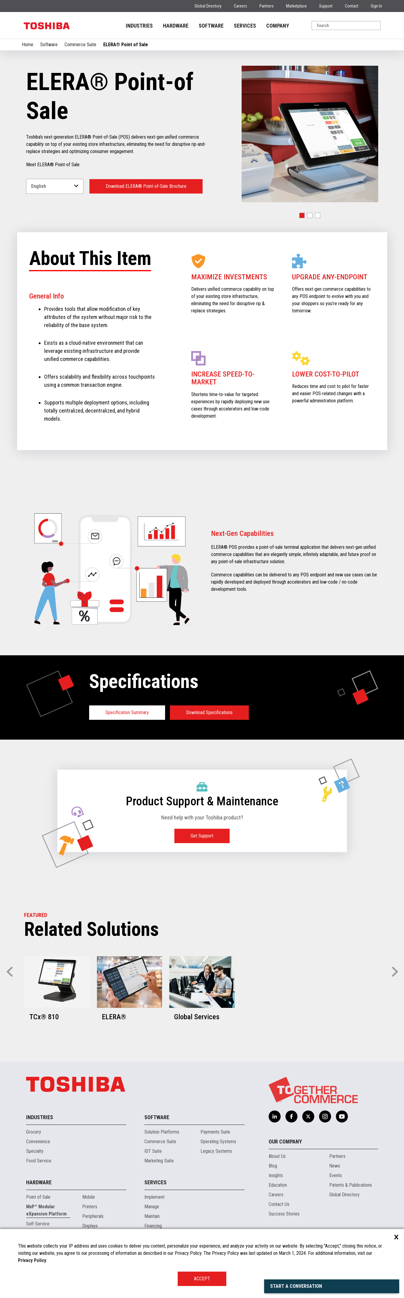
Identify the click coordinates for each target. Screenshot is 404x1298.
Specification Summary (127, 712)
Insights (276, 1175)
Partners (266, 6)
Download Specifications (209, 712)
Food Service (38, 1161)
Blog (273, 1166)
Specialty (35, 1151)
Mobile (88, 1197)
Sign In (376, 6)
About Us (277, 1156)
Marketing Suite (159, 1161)
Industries (39, 1117)
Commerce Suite (80, 44)
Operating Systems (218, 1141)
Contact (351, 6)
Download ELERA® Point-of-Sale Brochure (146, 186)
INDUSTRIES (139, 26)
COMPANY (277, 26)
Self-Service (38, 1224)
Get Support (202, 836)
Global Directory (208, 6)
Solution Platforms (161, 1132)
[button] (302, 215)
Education (278, 1185)
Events (335, 1175)
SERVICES (245, 26)
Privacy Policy (32, 1260)
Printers (89, 1206)
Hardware (39, 1182)
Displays (90, 1226)
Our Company (285, 1141)
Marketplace (296, 6)
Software (49, 44)
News (334, 1166)
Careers (240, 6)
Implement (154, 1197)
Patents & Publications (350, 1185)
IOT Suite (153, 1151)
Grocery (33, 1132)
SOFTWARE (211, 26)
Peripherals (93, 1216)
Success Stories (284, 1214)
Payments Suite (215, 1132)
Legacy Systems (216, 1151)
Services (155, 1182)
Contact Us (279, 1204)
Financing (153, 1226)
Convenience (38, 1141)
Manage (151, 1206)
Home (27, 44)
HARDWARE (175, 26)
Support (326, 6)
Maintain (152, 1216)
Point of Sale (38, 1197)
